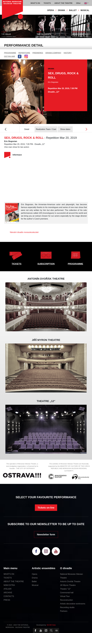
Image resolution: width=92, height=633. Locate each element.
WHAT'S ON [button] (35, 3)
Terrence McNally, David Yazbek (50, 36)
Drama (35, 578)
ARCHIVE (8, 593)
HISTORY (68, 53)
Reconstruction (66, 600)
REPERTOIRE (24, 53)
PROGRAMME (10, 53)
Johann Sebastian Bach (12, 36)
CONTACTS (9, 596)
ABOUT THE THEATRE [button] (63, 3)
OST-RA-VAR (9, 56)
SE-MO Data (51, 625)
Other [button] (78, 3)
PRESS (7, 600)
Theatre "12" (65, 589)
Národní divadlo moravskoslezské (24, 232)
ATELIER (8, 589)
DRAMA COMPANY (53, 53)
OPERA (50, 10)
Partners (63, 611)
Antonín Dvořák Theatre (70, 581)
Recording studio (67, 607)
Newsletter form (46, 534)
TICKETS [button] (47, 3)
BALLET (73, 10)
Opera (34, 574)
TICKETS (16, 264)
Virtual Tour (65, 596)
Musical (35, 585)
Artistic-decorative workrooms (72, 604)
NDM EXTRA (9, 585)
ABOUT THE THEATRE (14, 581)
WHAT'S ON (9, 574)
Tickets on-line (46, 507)
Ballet (34, 581)
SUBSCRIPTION (46, 264)
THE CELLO (10, 34)
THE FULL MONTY (48, 34)
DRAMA (61, 10)
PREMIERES (37, 53)
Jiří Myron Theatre (68, 585)
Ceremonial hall (66, 593)
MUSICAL (85, 10)
